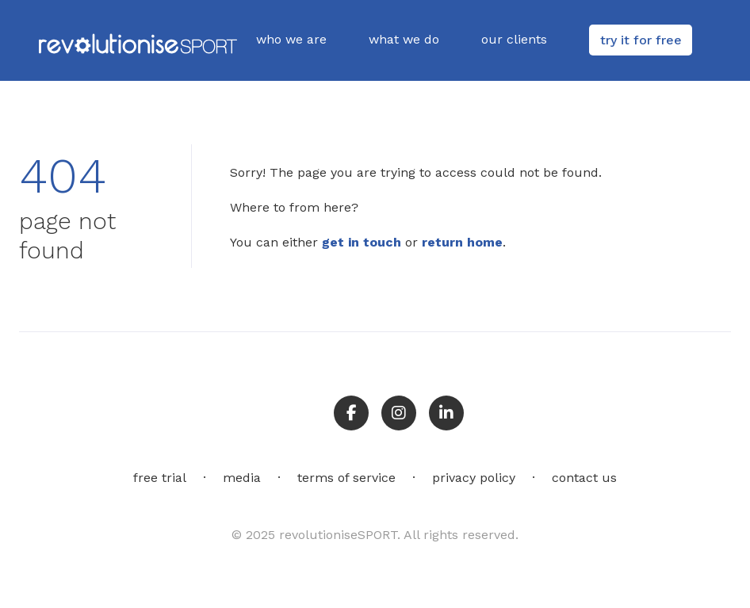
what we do (404, 39)
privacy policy (473, 477)
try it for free (641, 40)
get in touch (361, 242)
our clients (514, 39)
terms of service (346, 477)
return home (462, 242)
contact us (584, 477)
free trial (159, 477)
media (242, 477)
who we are (291, 39)
